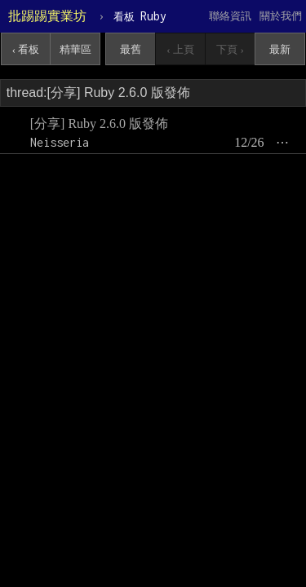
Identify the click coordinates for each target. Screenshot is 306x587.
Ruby (139, 16)
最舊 (130, 49)
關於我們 (280, 16)
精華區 (75, 49)
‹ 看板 (26, 49)
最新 (279, 49)
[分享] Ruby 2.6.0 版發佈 (99, 123)
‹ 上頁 (180, 49)
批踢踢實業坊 (47, 16)
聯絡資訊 (230, 16)
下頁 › (230, 49)
